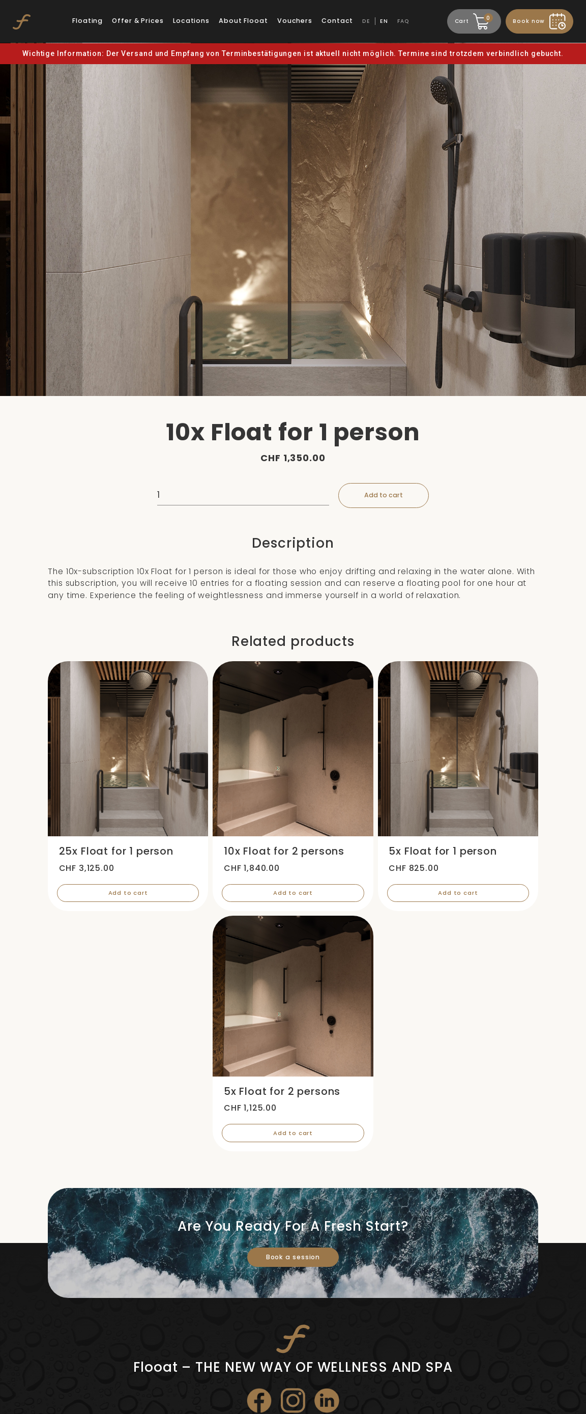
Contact (338, 20)
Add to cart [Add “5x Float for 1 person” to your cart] (458, 896)
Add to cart (386, 496)
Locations (191, 20)
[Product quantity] (239, 496)
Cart (473, 19)
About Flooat (244, 20)
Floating (88, 20)
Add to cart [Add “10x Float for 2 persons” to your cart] (293, 896)
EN (384, 21)
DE (367, 21)
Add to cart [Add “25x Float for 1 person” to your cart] (128, 896)
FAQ (404, 21)
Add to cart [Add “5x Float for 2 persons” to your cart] (293, 1139)
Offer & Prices (138, 20)
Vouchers (295, 20)
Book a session (293, 1264)
